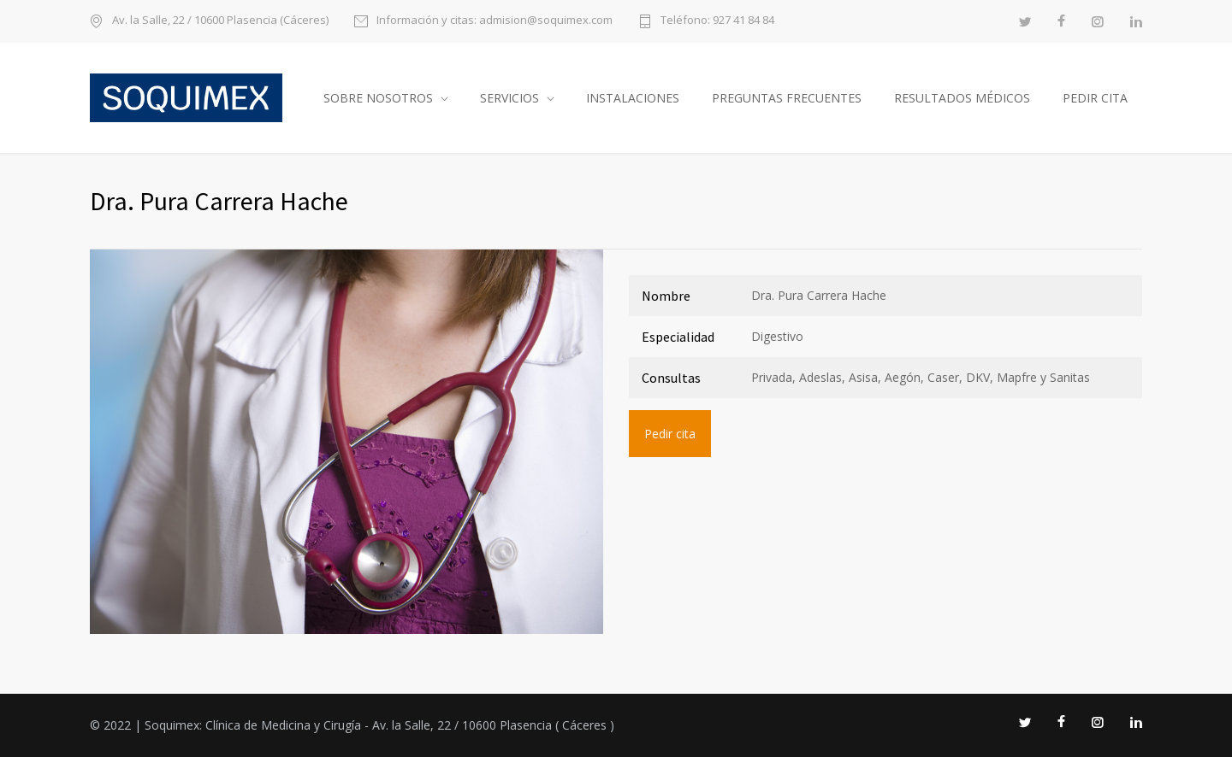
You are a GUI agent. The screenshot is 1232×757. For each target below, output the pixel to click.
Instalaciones (632, 98)
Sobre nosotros (378, 98)
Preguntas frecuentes (787, 98)
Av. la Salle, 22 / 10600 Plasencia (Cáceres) (220, 21)
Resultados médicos (962, 98)
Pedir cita (1095, 98)
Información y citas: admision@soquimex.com (494, 21)
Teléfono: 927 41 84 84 (717, 21)
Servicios (509, 98)
